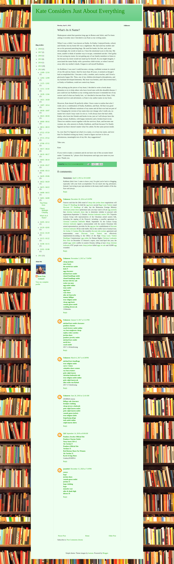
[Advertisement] (43, 32)
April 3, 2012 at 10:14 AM (82, 178)
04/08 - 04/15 (44, 193)
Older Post (112, 536)
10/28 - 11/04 (44, 94)
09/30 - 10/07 (44, 111)
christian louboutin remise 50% (99, 214)
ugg (115, 245)
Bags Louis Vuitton (105, 205)
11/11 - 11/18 (44, 89)
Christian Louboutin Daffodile (74, 222)
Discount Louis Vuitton (91, 233)
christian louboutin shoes (76, 212)
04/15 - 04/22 (44, 187)
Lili (64, 433)
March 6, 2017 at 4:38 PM (80, 358)
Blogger (105, 553)
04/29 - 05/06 (44, 176)
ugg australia (112, 210)
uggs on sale (101, 245)
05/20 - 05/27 (44, 165)
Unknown (66, 199)
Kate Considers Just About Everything (80, 11)
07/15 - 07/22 (44, 138)
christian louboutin (69, 224)
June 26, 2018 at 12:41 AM (80, 396)
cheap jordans (88, 245)
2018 (40, 49)
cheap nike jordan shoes (96, 203)
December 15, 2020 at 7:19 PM (80, 469)
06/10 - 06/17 (44, 154)
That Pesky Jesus (43, 204)
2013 (40, 66)
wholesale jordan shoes (71, 210)
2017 (40, 52)
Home (87, 536)
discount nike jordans (99, 231)
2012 (40, 69)
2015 (40, 59)
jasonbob (66, 469)
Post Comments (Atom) (75, 540)
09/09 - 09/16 (44, 122)
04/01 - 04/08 (44, 198)
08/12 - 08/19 (44, 127)
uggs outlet (72, 243)
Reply (65, 192)
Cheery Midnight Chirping (44, 210)
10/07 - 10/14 (44, 105)
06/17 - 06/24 (44, 149)
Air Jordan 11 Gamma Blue (72, 231)
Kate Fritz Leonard (42, 277)
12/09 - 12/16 (44, 72)
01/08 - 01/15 (44, 244)
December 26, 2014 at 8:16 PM (81, 199)
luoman (90, 553)
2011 (40, 256)
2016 (40, 56)
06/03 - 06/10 (44, 160)
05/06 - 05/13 (44, 171)
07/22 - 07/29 (44, 132)
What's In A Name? (44, 217)
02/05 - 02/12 (44, 222)
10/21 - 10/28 (44, 100)
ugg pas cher (94, 226)
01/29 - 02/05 (44, 227)
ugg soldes (85, 238)
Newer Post (62, 536)
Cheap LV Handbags (70, 205)
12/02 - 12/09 (44, 78)
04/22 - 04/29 (44, 182)
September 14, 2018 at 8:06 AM (77, 433)
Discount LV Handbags (72, 207)
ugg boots (89, 205)
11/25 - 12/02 (44, 83)
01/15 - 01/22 (44, 238)
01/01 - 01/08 (44, 249)
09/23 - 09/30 (44, 116)
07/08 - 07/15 (44, 143)
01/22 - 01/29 (44, 233)
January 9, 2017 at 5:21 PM (80, 320)
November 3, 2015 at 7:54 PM (81, 258)
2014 (40, 62)
